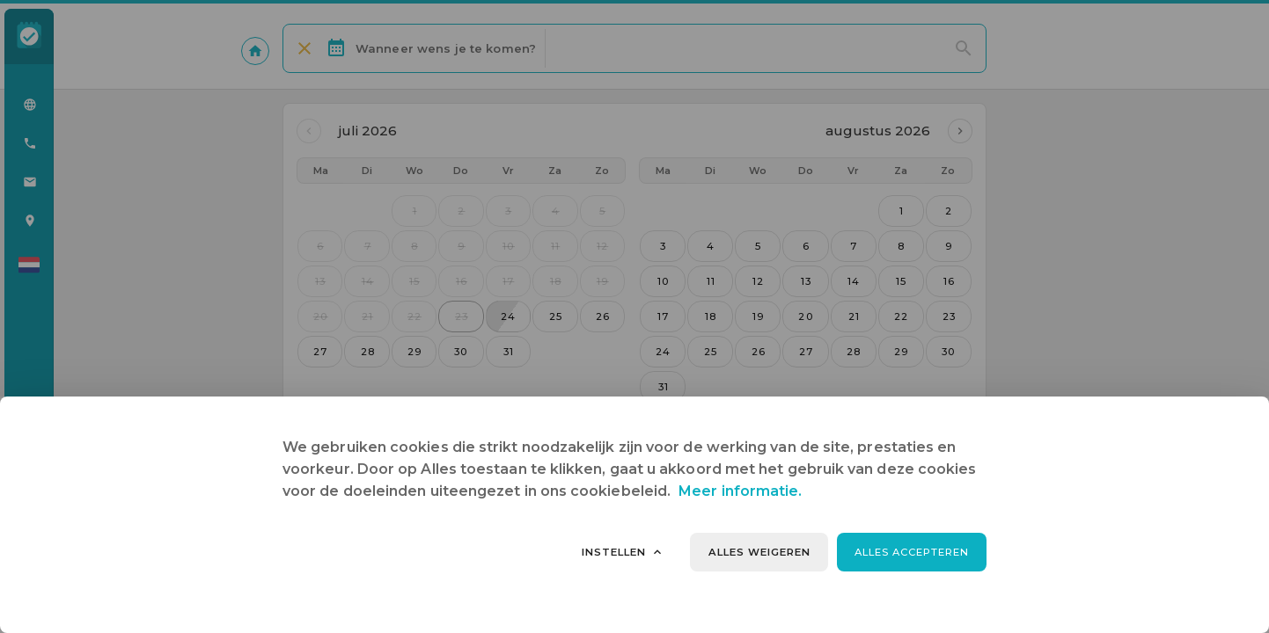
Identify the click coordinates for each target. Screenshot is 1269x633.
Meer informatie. (740, 491)
